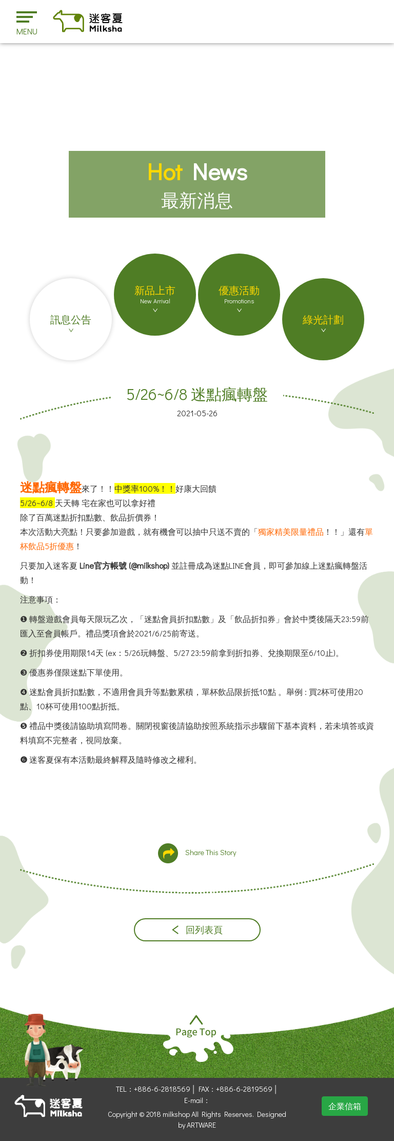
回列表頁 (197, 930)
